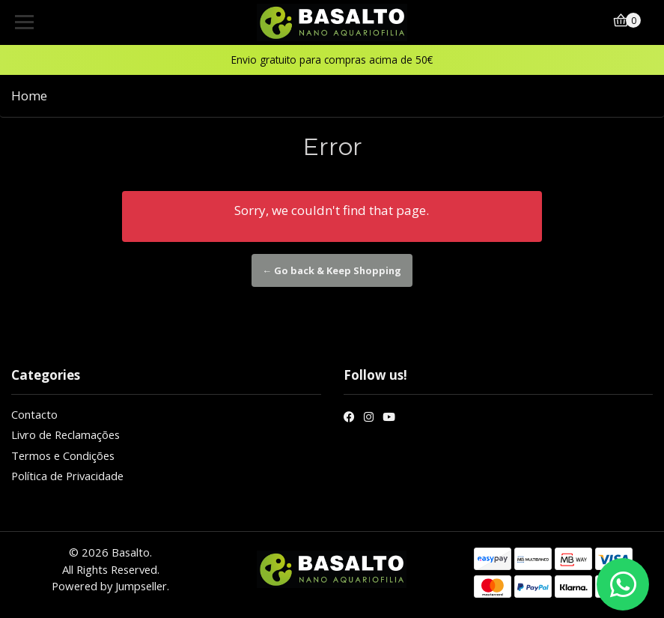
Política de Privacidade (67, 475)
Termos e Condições (63, 455)
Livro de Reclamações (65, 434)
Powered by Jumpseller (109, 585)
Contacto (34, 414)
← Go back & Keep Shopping (332, 270)
